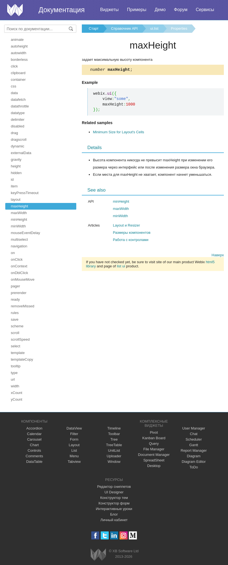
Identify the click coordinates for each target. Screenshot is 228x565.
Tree (114, 439)
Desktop (154, 466)
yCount (16, 399)
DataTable (34, 461)
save (14, 319)
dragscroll (18, 139)
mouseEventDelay (25, 233)
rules (15, 313)
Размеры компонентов (131, 233)
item (14, 186)
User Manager (193, 428)
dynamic (17, 146)
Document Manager (154, 455)
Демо (160, 9)
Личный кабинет (114, 520)
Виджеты (109, 9)
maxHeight (19, 206)
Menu (74, 456)
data (14, 93)
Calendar (34, 434)
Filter (74, 434)
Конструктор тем (114, 498)
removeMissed (22, 306)
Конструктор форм (114, 503)
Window (114, 461)
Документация (62, 10)
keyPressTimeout (25, 193)
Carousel (34, 439)
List (74, 450)
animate (17, 39)
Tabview (74, 461)
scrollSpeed (20, 339)
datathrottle (20, 106)
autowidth (18, 53)
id (12, 179)
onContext (19, 266)
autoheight (19, 46)
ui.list (154, 28)
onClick (17, 259)
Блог (114, 514)
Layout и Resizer (126, 226)
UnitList (114, 450)
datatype (18, 113)
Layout (74, 445)
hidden (16, 173)
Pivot (154, 432)
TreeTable (114, 445)
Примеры (136, 9)
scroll (15, 333)
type (14, 373)
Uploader (114, 456)
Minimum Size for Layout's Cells (118, 133)
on (13, 253)
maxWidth (19, 213)
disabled (17, 126)
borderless (19, 59)
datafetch (18, 99)
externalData (21, 153)
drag (14, 133)
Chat (193, 434)
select (15, 346)
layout (16, 199)
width (15, 386)
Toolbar (114, 434)
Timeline (114, 428)
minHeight (19, 219)
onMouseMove (22, 279)
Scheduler (194, 439)
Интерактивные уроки (114, 509)
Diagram (194, 456)
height (16, 166)
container (18, 79)
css (13, 86)
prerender (18, 293)
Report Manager (194, 450)
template (18, 353)
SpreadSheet (153, 460)
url (13, 379)
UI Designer (114, 492)
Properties (179, 28)
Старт (93, 28)
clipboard (18, 73)
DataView (74, 428)
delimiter (17, 119)
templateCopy (22, 359)
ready (15, 299)
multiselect (19, 239)
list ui (121, 267)
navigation (19, 246)
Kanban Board (153, 438)
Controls (34, 450)
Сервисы (205, 9)
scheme (17, 326)
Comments (34, 456)
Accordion (34, 428)
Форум (181, 9)
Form (74, 439)
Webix (98, 554)
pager (15, 286)
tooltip (16, 366)
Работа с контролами (130, 240)
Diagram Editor (194, 461)
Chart (34, 445)
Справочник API (124, 28)
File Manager (153, 449)
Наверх (218, 256)
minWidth (18, 226)
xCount (16, 393)
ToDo (193, 467)
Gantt (193, 445)
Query (154, 443)
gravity (16, 159)
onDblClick (19, 273)
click (14, 66)
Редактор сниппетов (114, 486)
